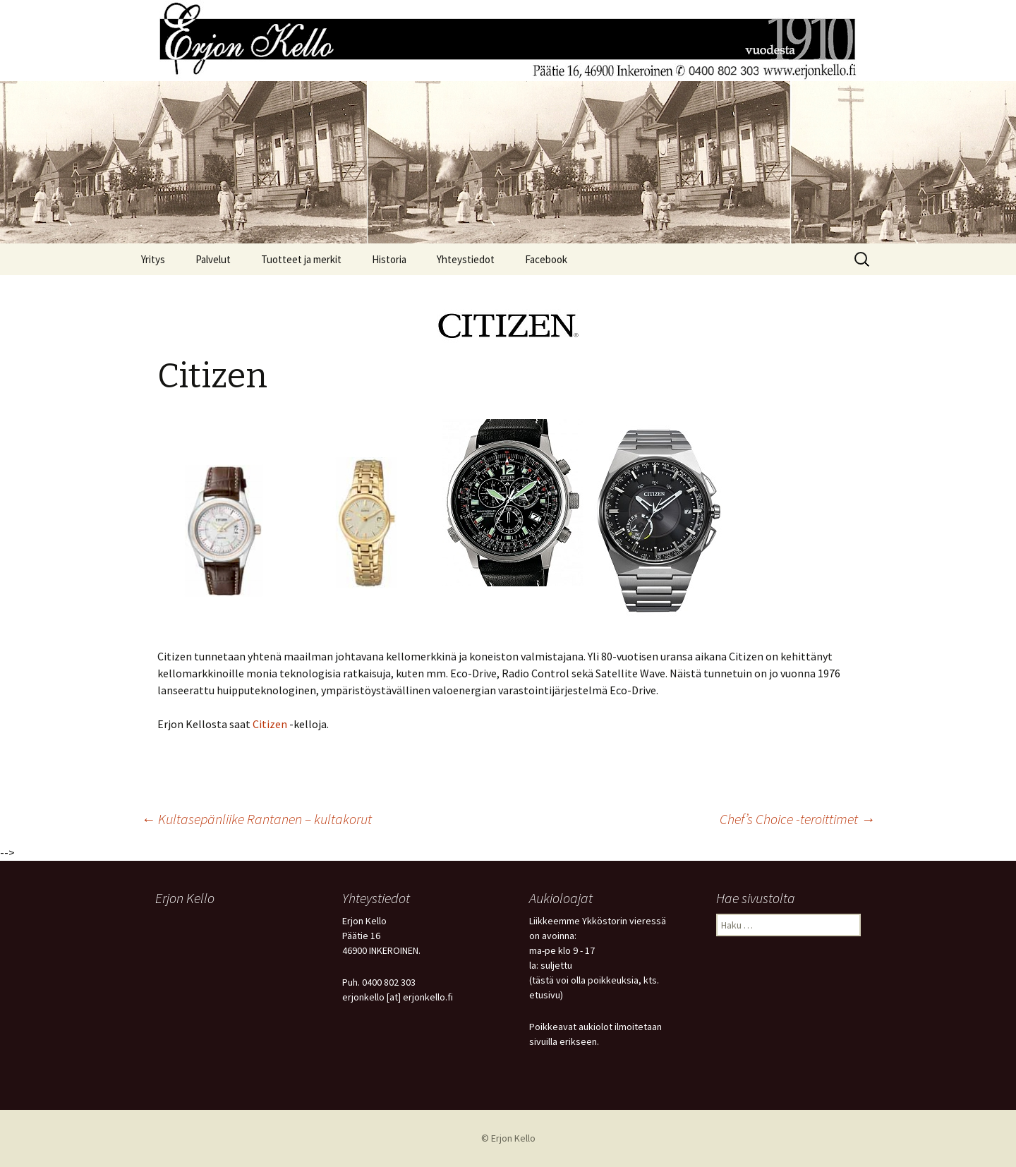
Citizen (270, 724)
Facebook (546, 259)
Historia (389, 259)
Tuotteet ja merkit (301, 259)
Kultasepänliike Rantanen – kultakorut (256, 819)
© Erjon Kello (508, 1138)
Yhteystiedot (466, 259)
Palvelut (213, 259)
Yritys (153, 259)
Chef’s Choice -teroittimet (797, 819)
